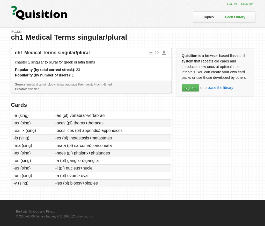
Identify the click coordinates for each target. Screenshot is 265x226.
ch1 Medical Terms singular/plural (52, 52)
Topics (208, 17)
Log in (232, 3)
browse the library (218, 88)
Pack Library (235, 17)
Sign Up (190, 88)
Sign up (247, 3)
